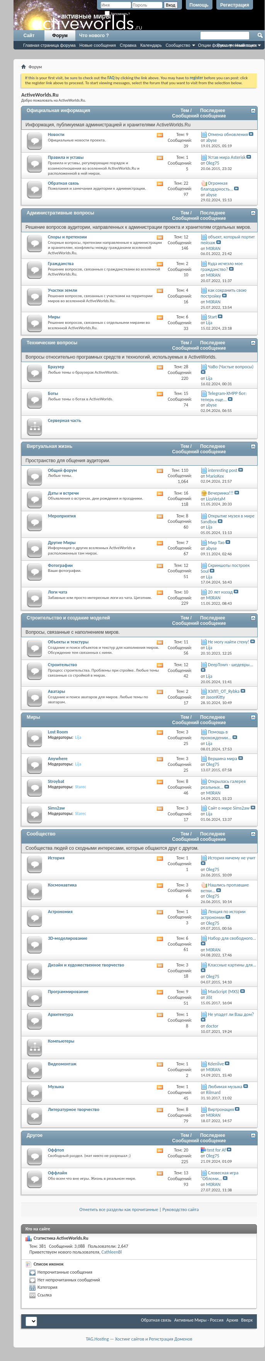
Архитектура (60, 1014)
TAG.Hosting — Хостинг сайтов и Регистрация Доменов (139, 1339)
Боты (53, 393)
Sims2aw (56, 808)
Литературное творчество (73, 1109)
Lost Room (58, 732)
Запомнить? (117, 14)
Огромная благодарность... (217, 186)
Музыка (56, 1086)
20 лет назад (220, 592)
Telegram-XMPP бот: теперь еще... (224, 396)
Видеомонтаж (62, 1064)
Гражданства (61, 263)
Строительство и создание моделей (68, 618)
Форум (60, 35)
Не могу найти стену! (228, 642)
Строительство (62, 664)
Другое (34, 1135)
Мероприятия (62, 516)
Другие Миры (62, 542)
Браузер (56, 366)
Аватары (56, 691)
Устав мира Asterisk (226, 157)
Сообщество (178, 45)
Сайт (29, 35)
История (56, 858)
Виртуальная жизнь (49, 446)
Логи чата (57, 592)
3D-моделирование (67, 938)
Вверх (247, 1320)
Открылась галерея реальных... (223, 784)
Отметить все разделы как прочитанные (119, 1209)
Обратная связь (63, 183)
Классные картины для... (232, 965)
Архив (232, 1320)
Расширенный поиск (237, 45)
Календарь (151, 45)
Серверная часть (64, 420)
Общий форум (62, 470)
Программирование (68, 991)
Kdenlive (216, 1064)
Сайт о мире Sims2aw (229, 808)
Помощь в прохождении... (216, 734)
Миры (54, 317)
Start (212, 317)
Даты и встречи (63, 493)
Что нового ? (94, 35)
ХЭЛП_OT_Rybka (224, 691)
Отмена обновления (228, 134)
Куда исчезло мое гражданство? (222, 266)
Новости (56, 134)
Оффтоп (56, 1150)
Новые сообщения (98, 45)
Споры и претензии (67, 237)
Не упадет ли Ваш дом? (231, 1014)
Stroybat (56, 781)
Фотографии (60, 565)
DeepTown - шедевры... (230, 664)
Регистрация (234, 5)
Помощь (199, 5)
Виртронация (221, 1109)
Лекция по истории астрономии (223, 914)
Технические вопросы (52, 342)
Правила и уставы (66, 157)
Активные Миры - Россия (198, 1320)
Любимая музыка (225, 1086)
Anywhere (58, 758)
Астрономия (60, 911)
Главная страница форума (49, 45)
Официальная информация (58, 110)
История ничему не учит (231, 858)
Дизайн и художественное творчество (86, 965)
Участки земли (62, 290)
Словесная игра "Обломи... (220, 1175)
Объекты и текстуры (68, 642)
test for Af (216, 1150)
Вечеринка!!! (220, 493)
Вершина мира (222, 758)
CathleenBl (112, 1252)
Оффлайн (57, 1173)
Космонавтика (62, 885)
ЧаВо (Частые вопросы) (230, 366)
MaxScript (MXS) (223, 991)
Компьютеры (61, 1041)
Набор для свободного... (232, 938)
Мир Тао (216, 542)
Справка (128, 45)
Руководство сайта (181, 1209)
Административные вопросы (60, 213)
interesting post (222, 470)
